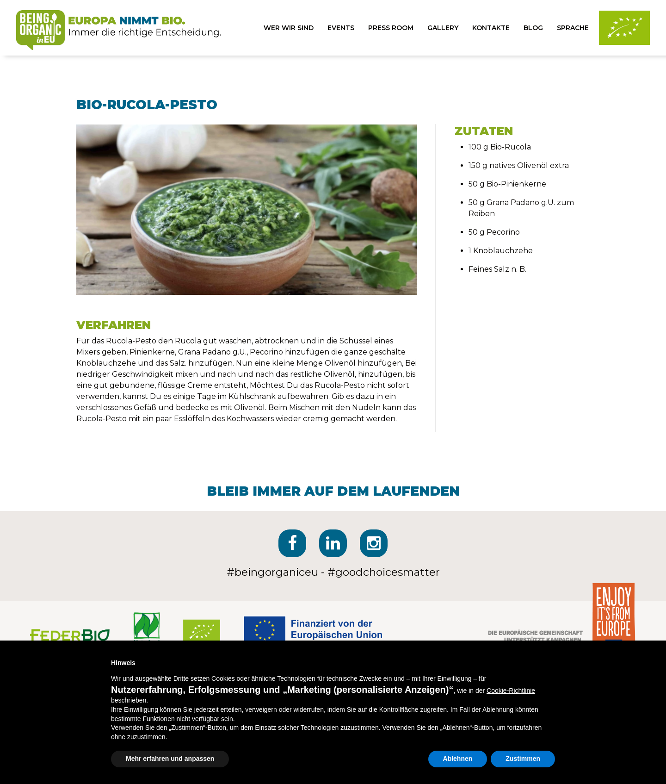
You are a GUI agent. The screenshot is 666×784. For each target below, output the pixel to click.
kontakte (491, 28)
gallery (442, 28)
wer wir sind (289, 28)
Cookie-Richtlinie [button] (511, 690)
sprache (573, 28)
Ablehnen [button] (458, 758)
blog (533, 28)
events (340, 28)
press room (390, 28)
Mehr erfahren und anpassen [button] (170, 758)
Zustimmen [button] (523, 758)
